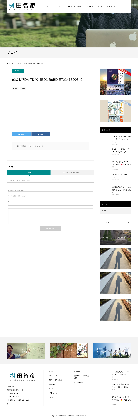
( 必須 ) (16, 190)
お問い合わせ (111, 6)
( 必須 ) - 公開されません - (17, 196)
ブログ (122, 6)
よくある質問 (78, 382)
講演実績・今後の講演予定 (81, 377)
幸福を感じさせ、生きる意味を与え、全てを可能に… (121, 189)
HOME (47, 6)
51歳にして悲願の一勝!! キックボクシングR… (121, 150)
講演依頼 (90, 6)
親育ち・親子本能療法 (75, 6)
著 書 (100, 6)
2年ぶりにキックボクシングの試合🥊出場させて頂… (121, 164)
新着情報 (77, 371)
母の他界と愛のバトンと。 (120, 176)
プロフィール (58, 6)
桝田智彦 (23, 146)
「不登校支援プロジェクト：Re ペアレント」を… (121, 139)
